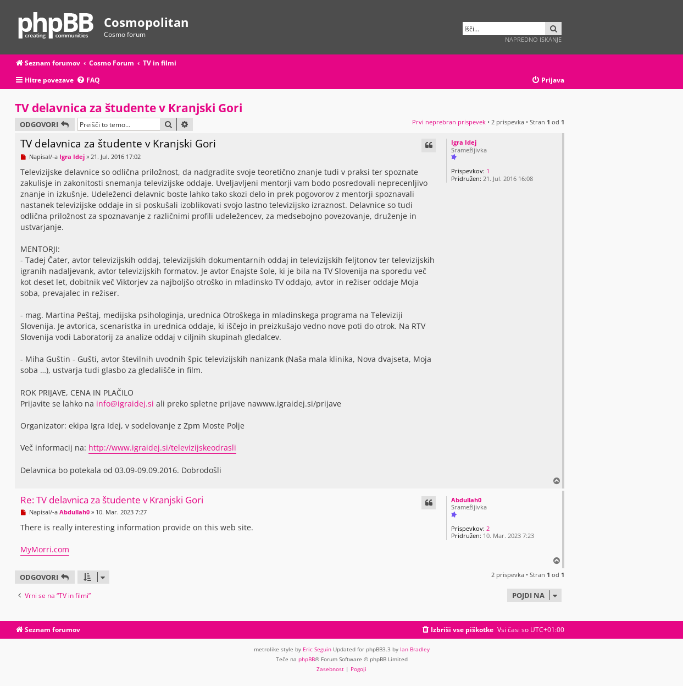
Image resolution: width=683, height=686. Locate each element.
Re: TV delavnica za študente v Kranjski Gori (111, 500)
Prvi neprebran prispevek (449, 122)
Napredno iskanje (533, 39)
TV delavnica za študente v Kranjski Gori (128, 108)
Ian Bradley (415, 649)
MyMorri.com (44, 549)
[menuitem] (88, 80)
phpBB (306, 659)
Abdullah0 (466, 499)
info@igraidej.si (125, 403)
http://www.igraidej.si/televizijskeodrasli (162, 447)
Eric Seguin (317, 649)
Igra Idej (463, 142)
